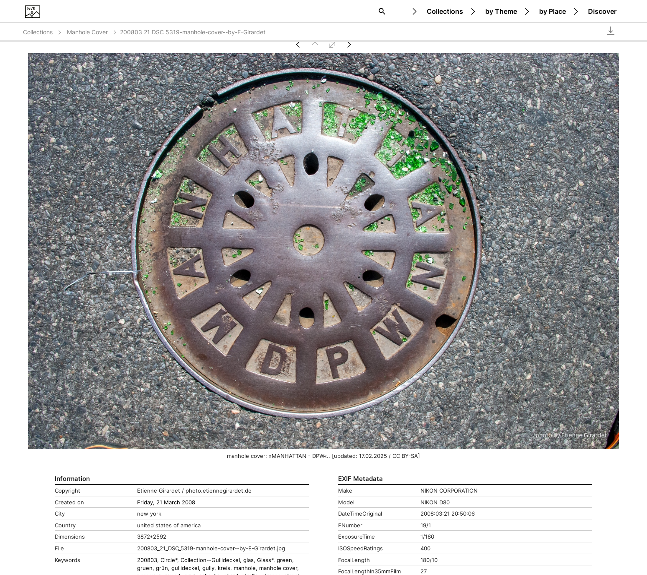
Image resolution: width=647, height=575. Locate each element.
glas (248, 560)
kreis (224, 568)
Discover (602, 11)
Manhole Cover (92, 32)
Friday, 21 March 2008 (166, 502)
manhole (245, 568)
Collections (445, 11)
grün (162, 568)
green (284, 560)
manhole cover (278, 568)
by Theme (501, 11)
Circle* (168, 560)
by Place (552, 11)
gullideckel (185, 568)
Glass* (265, 560)
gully (208, 568)
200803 (147, 560)
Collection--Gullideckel (210, 560)
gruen (145, 568)
